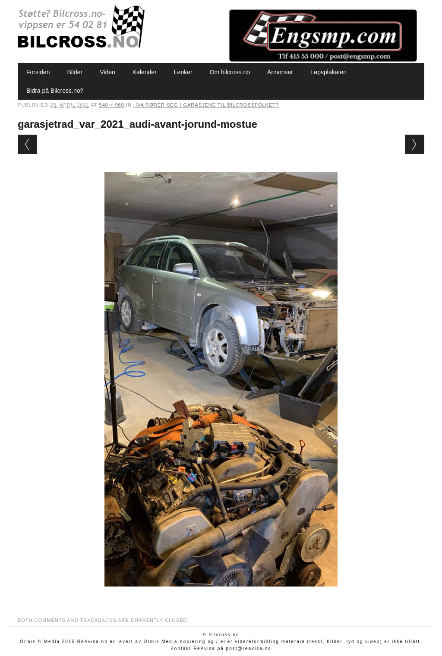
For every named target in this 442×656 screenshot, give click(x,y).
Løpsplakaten (328, 72)
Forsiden (38, 72)
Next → (414, 144)
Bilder (74, 72)
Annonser (280, 72)
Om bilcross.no (230, 72)
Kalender (145, 72)
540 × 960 (111, 104)
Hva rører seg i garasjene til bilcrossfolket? (206, 104)
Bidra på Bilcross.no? (54, 90)
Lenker (183, 72)
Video (107, 72)
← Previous (27, 144)
